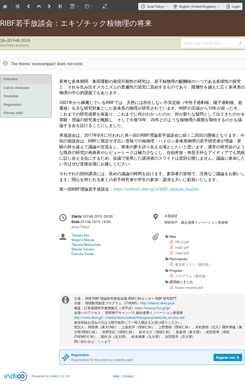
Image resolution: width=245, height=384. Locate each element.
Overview (10, 79)
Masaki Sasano (82, 249)
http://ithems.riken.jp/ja (157, 303)
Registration (12, 105)
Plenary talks (13, 113)
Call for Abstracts (16, 88)
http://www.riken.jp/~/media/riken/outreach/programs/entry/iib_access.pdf (129, 317)
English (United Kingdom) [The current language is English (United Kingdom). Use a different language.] (197, 6)
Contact (128, 376)
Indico (54, 376)
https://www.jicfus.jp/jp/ (152, 308)
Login (236, 6)
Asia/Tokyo (155, 6)
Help (116, 376)
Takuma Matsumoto (86, 244)
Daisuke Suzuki (82, 253)
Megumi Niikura (82, 240)
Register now (225, 357)
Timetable (10, 96)
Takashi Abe (80, 235)
